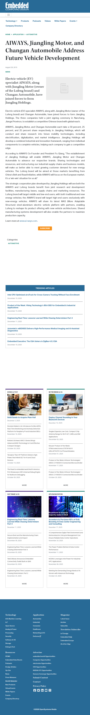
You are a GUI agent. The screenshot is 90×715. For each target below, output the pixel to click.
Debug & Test (10, 647)
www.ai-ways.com (28, 221)
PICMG (7, 656)
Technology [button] (11, 21)
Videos (48, 21)
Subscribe (45, 228)
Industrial (36, 622)
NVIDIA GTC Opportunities (42, 670)
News (7, 674)
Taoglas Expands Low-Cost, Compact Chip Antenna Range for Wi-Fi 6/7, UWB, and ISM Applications (64, 434)
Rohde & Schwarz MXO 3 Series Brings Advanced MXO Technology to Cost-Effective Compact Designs (23, 443)
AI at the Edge (66, 644)
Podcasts (37, 21)
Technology (10, 615)
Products (25, 21)
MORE (24, 485)
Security (8, 636)
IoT (6, 622)
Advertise (37, 652)
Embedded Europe (67, 640)
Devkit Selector (11, 681)
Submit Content (40, 677)
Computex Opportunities (42, 660)
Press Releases (10, 677)
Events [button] (73, 21)
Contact (37, 681)
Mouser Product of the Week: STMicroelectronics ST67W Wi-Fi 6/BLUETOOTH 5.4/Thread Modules (61, 448)
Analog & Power (11, 629)
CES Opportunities (39, 667)
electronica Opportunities (42, 663)
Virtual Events (10, 688)
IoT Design (64, 633)
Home (7, 34)
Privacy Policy (39, 686)
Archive (63, 622)
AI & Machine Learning (13, 619)
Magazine (65, 615)
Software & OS (10, 640)
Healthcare (37, 629)
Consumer (36, 626)
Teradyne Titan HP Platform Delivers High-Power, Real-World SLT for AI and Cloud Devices (22, 457)
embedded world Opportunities (44, 656)
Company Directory (14, 26)
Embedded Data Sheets (13, 660)
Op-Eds (8, 670)
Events (7, 695)
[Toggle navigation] (9, 15)
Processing (9, 633)
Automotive (31, 34)
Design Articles (10, 667)
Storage (8, 643)
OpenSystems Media (47, 709)
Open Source (10, 626)
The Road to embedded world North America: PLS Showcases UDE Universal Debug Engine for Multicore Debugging (23, 472)
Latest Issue (65, 619)
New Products (10, 684)
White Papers (60, 21)
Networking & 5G (39, 633)
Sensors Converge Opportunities (44, 674)
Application (18, 34)
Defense (37, 636)
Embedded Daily (66, 637)
